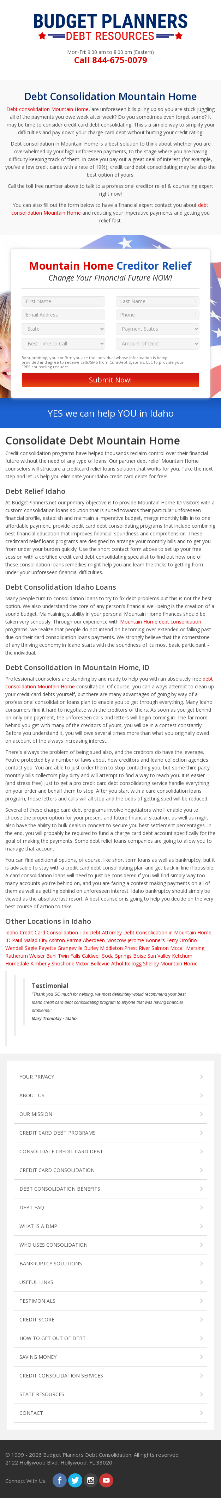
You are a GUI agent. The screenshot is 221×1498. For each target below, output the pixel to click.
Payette (47, 948)
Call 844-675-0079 (110, 60)
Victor (82, 963)
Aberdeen (94, 940)
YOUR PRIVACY (36, 1076)
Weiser (37, 955)
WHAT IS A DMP (38, 1226)
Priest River (137, 948)
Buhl (51, 955)
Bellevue (100, 963)
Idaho (11, 932)
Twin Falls (69, 955)
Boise (139, 955)
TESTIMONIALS (37, 1300)
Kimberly (40, 963)
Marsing (195, 948)
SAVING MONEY (37, 1356)
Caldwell (91, 955)
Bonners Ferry (161, 940)
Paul (17, 940)
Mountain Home (179, 963)
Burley (91, 948)
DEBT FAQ (31, 1207)
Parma (74, 940)
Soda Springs (117, 955)
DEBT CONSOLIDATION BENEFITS (59, 1188)
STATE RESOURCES (41, 1394)
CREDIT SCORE (36, 1319)
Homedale (17, 963)
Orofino (188, 940)
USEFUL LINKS (36, 1282)
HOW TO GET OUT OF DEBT (52, 1338)
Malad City (35, 940)
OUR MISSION (35, 1114)
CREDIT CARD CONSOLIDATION (57, 1170)
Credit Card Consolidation (49, 932)
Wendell (14, 948)
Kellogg (133, 963)
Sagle (31, 948)
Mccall (177, 948)
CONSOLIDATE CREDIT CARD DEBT (61, 1151)
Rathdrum (16, 955)
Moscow (116, 940)
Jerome (135, 940)
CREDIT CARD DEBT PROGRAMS (57, 1132)
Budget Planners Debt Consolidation (87, 1454)
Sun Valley (159, 955)
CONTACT (31, 1413)
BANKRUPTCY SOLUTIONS (50, 1263)
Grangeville (70, 948)
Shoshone (63, 963)
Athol (117, 963)
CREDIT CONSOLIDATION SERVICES (61, 1375)
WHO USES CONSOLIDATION (53, 1244)
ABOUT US (31, 1095)
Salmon (160, 948)
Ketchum (182, 955)
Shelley (151, 963)
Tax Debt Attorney (100, 932)
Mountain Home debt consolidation (160, 621)
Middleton (111, 948)
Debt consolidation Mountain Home (47, 109)
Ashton (57, 940)
